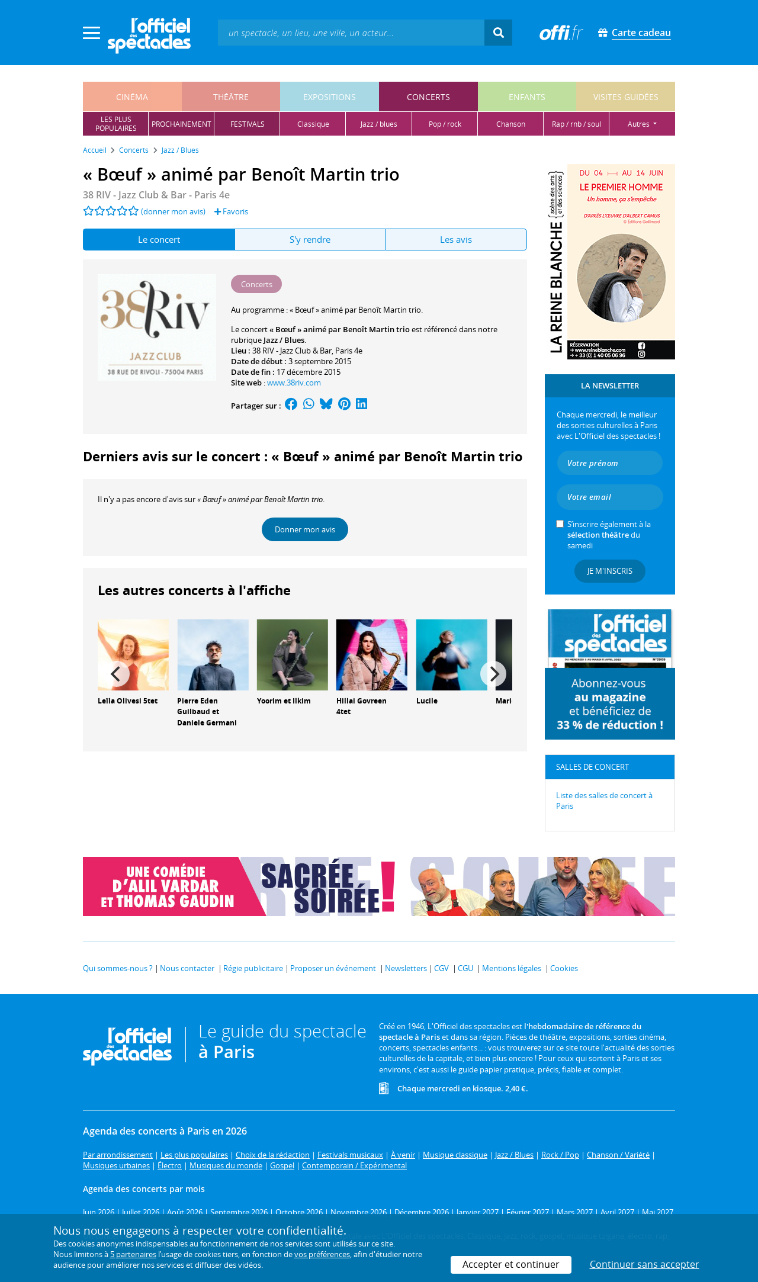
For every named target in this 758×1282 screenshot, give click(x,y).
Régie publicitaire (253, 968)
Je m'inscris (609, 571)
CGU (465, 968)
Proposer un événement (333, 968)
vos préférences (322, 1254)
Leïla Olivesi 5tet (128, 701)
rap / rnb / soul (576, 124)
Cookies (564, 968)
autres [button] (639, 124)
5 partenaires (133, 1254)
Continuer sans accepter (644, 1264)
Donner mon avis (305, 529)
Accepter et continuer (511, 1264)
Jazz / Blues (284, 340)
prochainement (181, 124)
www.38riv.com (294, 382)
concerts (428, 96)
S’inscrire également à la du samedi (609, 535)
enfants (527, 96)
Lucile (427, 701)
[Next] (493, 674)
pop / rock (445, 124)
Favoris (231, 211)
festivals (247, 124)
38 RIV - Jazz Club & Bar (292, 350)
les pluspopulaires (116, 123)
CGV (441, 968)
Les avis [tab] (456, 239)
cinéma (132, 96)
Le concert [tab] (159, 239)
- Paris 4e (156, 194)
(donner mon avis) (173, 211)
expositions (329, 96)
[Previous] (117, 674)
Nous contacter (187, 968)
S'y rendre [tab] (310, 239)
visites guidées (626, 96)
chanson (510, 124)
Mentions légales (511, 968)
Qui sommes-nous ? (118, 968)
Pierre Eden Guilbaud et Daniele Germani (207, 712)
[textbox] (351, 32)
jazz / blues (379, 124)
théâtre (231, 96)
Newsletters (406, 968)
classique (313, 124)
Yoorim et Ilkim (284, 701)
